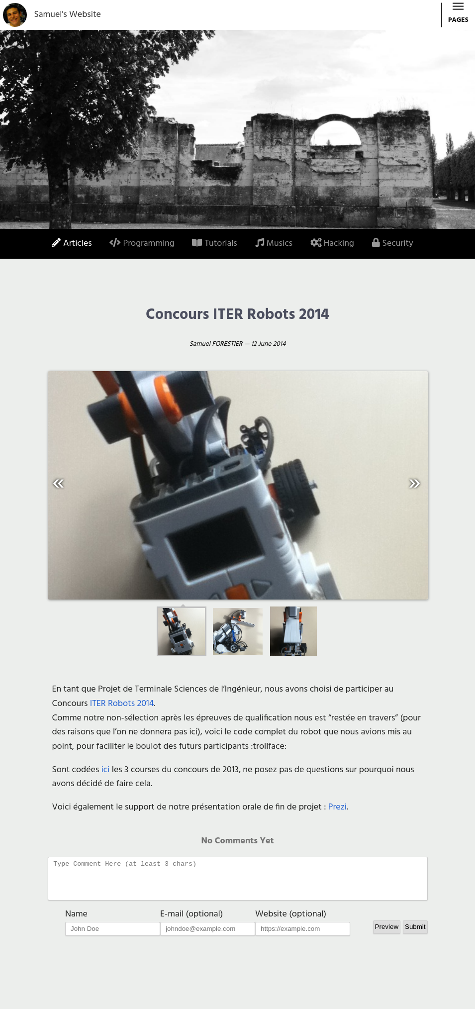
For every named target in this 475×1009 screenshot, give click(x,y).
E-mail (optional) (191, 921)
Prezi (337, 807)
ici (105, 770)
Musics (273, 243)
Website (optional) (290, 921)
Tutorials (214, 243)
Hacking (332, 243)
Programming (141, 243)
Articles (72, 243)
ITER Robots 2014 (122, 704)
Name (76, 921)
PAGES (458, 15)
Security (392, 243)
